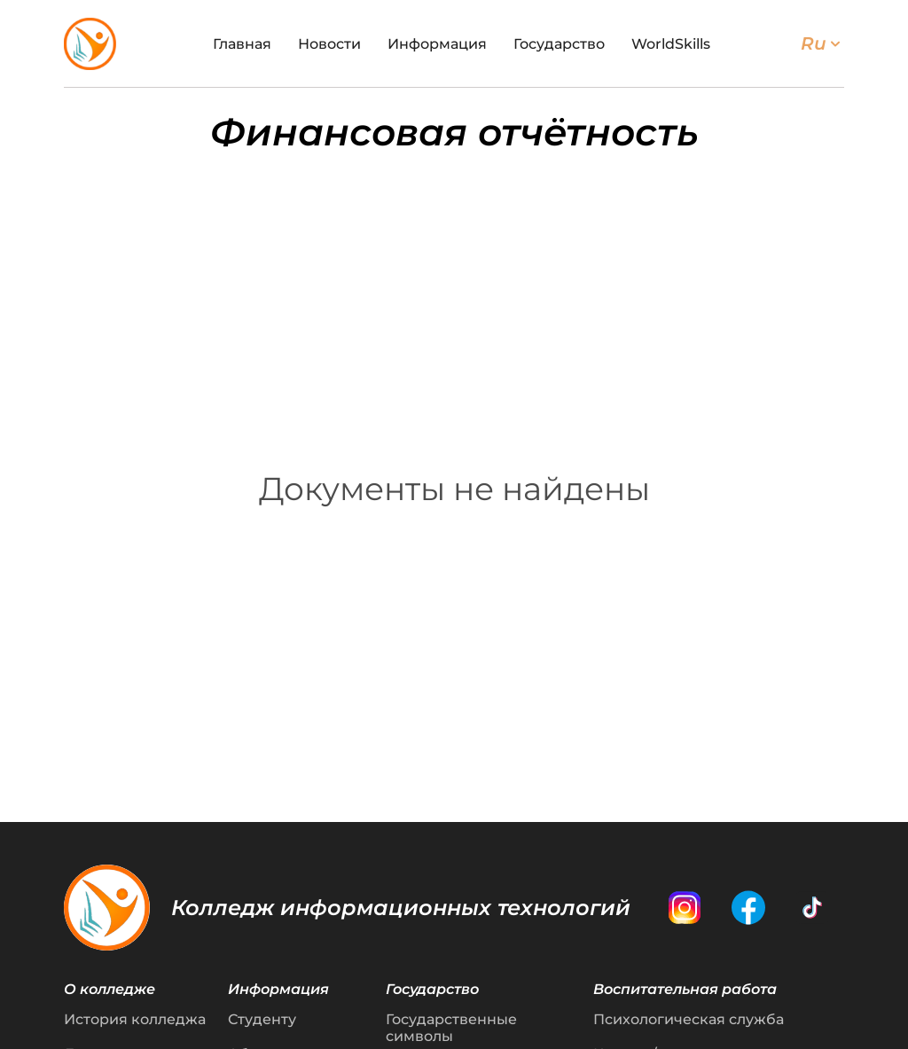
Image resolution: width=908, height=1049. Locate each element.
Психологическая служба (688, 1019)
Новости (329, 43)
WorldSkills (670, 43)
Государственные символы (451, 1028)
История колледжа (135, 1019)
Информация (437, 43)
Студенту (262, 1019)
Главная (242, 43)
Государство (559, 43)
